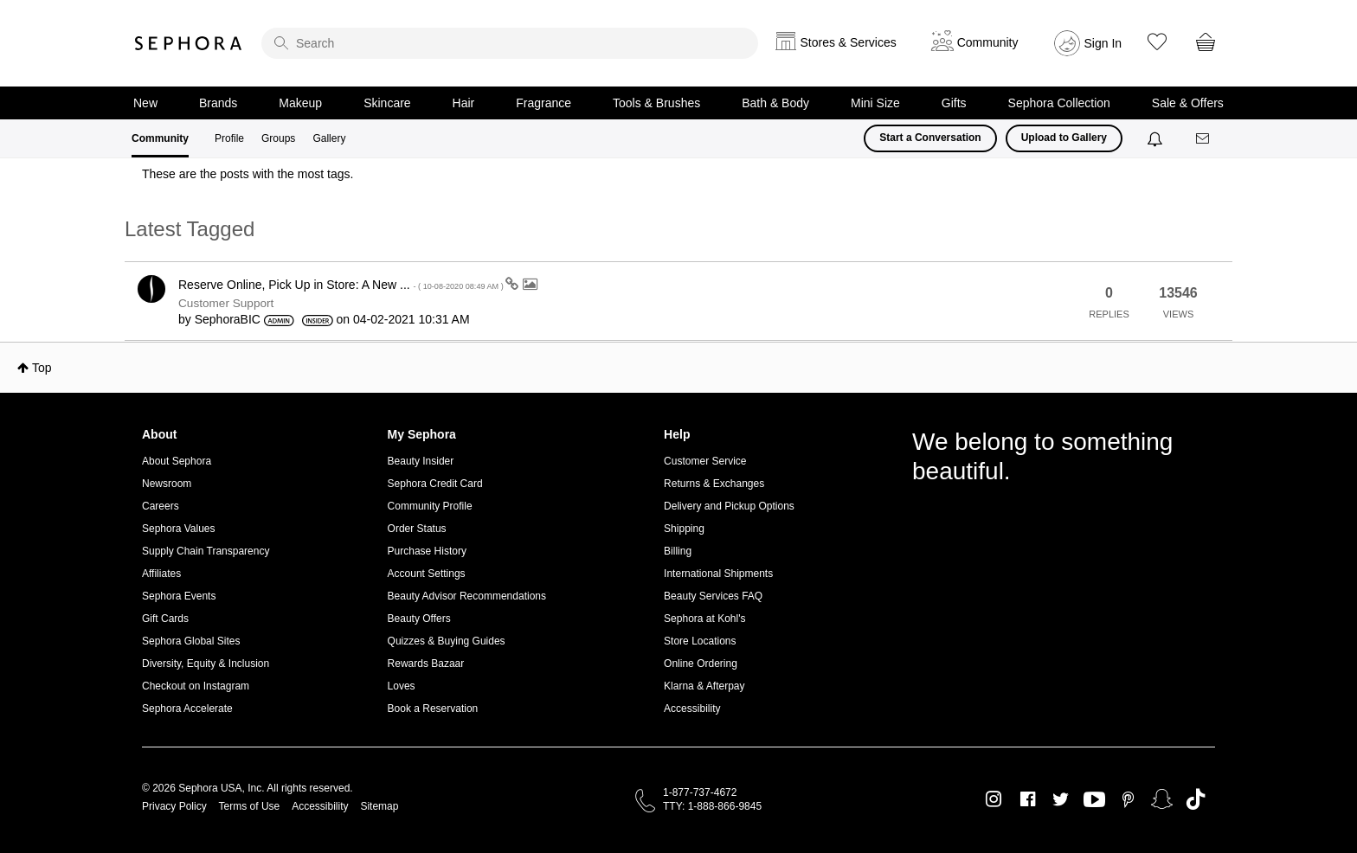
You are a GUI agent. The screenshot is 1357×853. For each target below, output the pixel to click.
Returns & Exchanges (714, 484)
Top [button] (42, 368)
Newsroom (166, 484)
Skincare (386, 103)
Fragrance (543, 103)
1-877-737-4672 (699, 792)
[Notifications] (1156, 138)
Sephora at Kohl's (704, 618)
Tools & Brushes (656, 103)
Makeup (300, 103)
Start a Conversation (930, 137)
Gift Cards (165, 618)
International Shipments (718, 574)
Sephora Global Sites (191, 641)
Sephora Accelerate (187, 708)
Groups (278, 138)
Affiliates (161, 574)
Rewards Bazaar (426, 663)
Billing (677, 551)
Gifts (954, 103)
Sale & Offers (1188, 103)
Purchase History (427, 551)
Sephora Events (178, 596)
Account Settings (427, 574)
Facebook (1028, 799)
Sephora (188, 43)
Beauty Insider (421, 461)
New (145, 103)
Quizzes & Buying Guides (446, 641)
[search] (509, 43)
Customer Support (225, 303)
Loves (401, 686)
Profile (229, 138)
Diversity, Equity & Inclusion (205, 663)
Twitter (1060, 799)
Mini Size (875, 103)
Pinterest (1128, 799)
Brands (218, 103)
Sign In (1103, 43)
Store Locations (700, 641)
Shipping (684, 529)
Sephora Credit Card (435, 484)
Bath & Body (775, 103)
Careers (160, 506)
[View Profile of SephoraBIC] (227, 319)
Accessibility (692, 708)
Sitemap (379, 806)
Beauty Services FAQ (713, 596)
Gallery (328, 138)
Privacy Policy (174, 806)
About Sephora (176, 461)
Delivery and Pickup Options (729, 506)
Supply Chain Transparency (205, 551)
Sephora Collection (1059, 103)
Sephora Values (178, 529)
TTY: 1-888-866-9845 (712, 806)
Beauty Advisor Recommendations (467, 596)
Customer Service (705, 461)
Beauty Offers (419, 618)
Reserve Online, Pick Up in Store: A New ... (341, 285)
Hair (464, 103)
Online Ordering (700, 663)
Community (160, 138)
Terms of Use (249, 806)
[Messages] (1204, 139)
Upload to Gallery (1064, 137)
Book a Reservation (433, 708)
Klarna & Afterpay (704, 686)
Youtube (1094, 800)
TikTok (1195, 799)
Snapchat (1162, 799)
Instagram (994, 799)
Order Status (417, 529)
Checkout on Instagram (195, 686)
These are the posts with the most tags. (247, 174)
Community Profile (430, 506)
